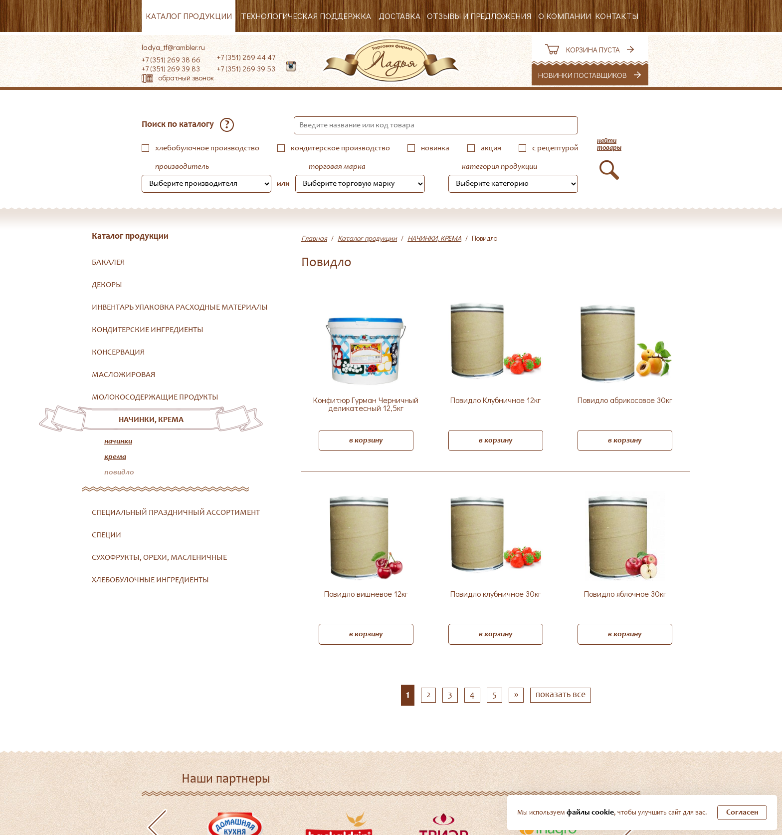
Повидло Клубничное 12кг (495, 400)
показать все (561, 695)
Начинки (118, 441)
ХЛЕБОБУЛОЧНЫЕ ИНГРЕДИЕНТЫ (150, 580)
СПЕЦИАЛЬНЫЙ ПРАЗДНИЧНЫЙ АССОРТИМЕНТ (176, 513)
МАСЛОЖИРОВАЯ (124, 375)
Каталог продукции (189, 15)
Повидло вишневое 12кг (366, 594)
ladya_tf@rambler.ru (173, 47)
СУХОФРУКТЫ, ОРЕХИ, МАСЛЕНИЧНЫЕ (159, 558)
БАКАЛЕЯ (108, 263)
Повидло (119, 472)
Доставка (399, 15)
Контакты (616, 15)
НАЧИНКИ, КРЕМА (151, 420)
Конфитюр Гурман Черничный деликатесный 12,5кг (365, 404)
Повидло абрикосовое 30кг (625, 400)
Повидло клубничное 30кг (495, 594)
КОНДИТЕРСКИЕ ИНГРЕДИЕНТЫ (147, 330)
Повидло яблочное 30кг (625, 594)
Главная (314, 238)
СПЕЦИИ (106, 535)
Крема (115, 457)
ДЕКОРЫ (107, 285)
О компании (564, 15)
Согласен (742, 813)
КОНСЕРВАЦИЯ (118, 353)
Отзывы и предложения (479, 15)
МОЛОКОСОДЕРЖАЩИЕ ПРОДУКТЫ (155, 398)
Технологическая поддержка (306, 15)
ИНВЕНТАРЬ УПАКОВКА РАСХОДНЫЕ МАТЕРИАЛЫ (180, 308)
